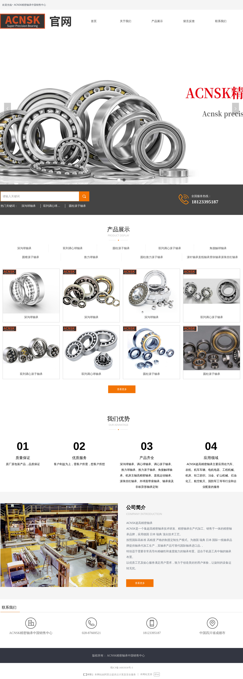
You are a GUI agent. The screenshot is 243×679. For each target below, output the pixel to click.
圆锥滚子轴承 (30, 257)
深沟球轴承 (28, 205)
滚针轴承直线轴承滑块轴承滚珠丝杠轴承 (212, 257)
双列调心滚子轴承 (169, 248)
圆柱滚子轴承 (77, 205)
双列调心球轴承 (53, 205)
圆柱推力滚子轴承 (151, 257)
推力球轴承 (91, 257)
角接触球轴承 (218, 248)
